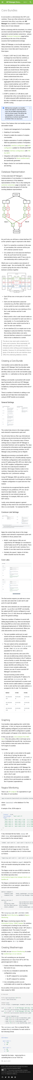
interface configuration (18, 145)
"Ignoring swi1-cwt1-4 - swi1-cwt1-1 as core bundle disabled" (17, 858)
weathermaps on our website (13, 954)
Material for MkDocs (12, 1073)
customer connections (8, 185)
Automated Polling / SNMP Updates (12, 923)
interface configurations (17, 151)
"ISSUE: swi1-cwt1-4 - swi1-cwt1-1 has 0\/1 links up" (17, 842)
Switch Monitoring (12, 915)
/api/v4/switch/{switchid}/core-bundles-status (17, 798)
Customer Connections (14, 36)
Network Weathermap (18, 951)
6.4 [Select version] (25, 2)
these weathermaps (23, 158)
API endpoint (13, 792)
